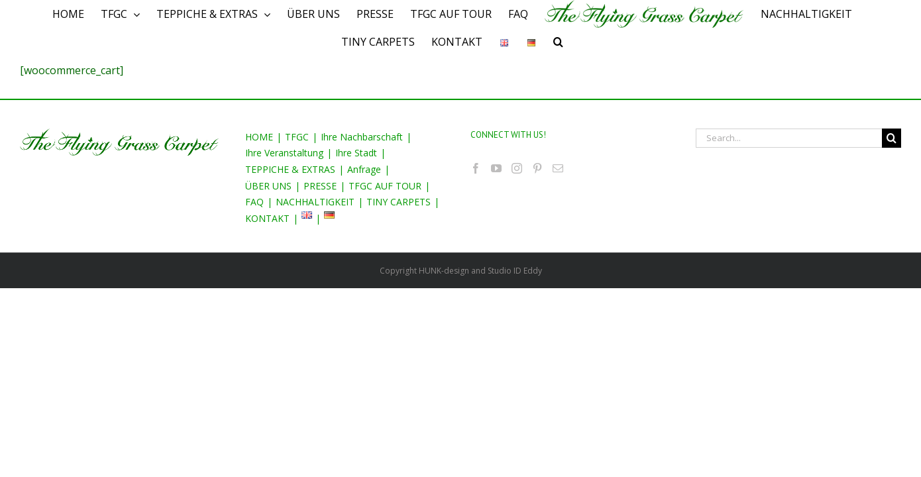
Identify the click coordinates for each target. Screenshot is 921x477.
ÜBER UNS (268, 186)
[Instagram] (517, 168)
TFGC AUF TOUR (385, 186)
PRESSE (320, 186)
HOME (259, 137)
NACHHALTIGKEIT (315, 201)
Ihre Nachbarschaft (362, 137)
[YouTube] (496, 168)
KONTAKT (267, 218)
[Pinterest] (537, 168)
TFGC (297, 137)
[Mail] (558, 168)
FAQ (254, 201)
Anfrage (364, 169)
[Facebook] (475, 168)
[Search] (568, 42)
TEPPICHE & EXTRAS (290, 169)
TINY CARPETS (398, 201)
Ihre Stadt (356, 152)
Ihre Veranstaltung (284, 152)
